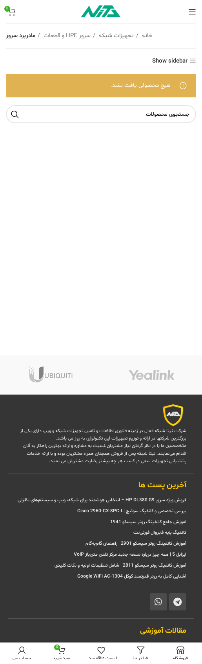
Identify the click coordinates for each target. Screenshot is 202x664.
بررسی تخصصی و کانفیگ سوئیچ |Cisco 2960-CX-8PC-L (131, 511)
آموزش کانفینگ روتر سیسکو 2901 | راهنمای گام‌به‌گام (136, 543)
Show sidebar (169, 61)
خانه (146, 36)
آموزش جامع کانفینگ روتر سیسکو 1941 (147, 522)
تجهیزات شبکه (115, 36)
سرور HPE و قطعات (66, 36)
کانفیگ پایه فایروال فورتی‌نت (159, 532)
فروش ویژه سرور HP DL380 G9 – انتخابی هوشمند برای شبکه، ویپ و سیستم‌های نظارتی (102, 500)
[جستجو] (101, 114)
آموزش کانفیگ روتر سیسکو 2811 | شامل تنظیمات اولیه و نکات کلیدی (120, 565)
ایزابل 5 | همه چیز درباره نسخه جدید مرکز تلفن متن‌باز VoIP (130, 554)
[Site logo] (101, 11)
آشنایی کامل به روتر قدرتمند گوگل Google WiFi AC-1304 (131, 576)
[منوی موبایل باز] (192, 12)
